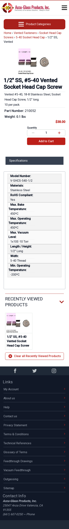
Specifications (18, 160)
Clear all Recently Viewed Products (34, 356)
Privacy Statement (34, 425)
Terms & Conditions (34, 434)
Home (7, 33)
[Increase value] (59, 133)
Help (34, 407)
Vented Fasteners (25, 33)
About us (34, 398)
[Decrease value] (33, 133)
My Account (34, 389)
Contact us (34, 416)
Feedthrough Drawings (34, 461)
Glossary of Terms (34, 452)
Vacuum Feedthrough (34, 470)
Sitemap (34, 488)
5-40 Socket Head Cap (30, 37)
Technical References (34, 443)
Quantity (32, 127)
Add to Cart (46, 141)
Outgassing (34, 479)
